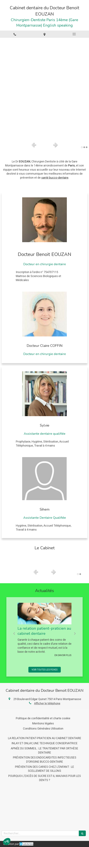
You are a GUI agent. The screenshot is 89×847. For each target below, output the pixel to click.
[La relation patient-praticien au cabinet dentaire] (44, 613)
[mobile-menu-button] (74, 34)
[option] (44, 89)
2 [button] (84, 147)
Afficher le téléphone (47, 703)
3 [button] (86, 147)
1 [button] (82, 147)
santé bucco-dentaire (54, 177)
